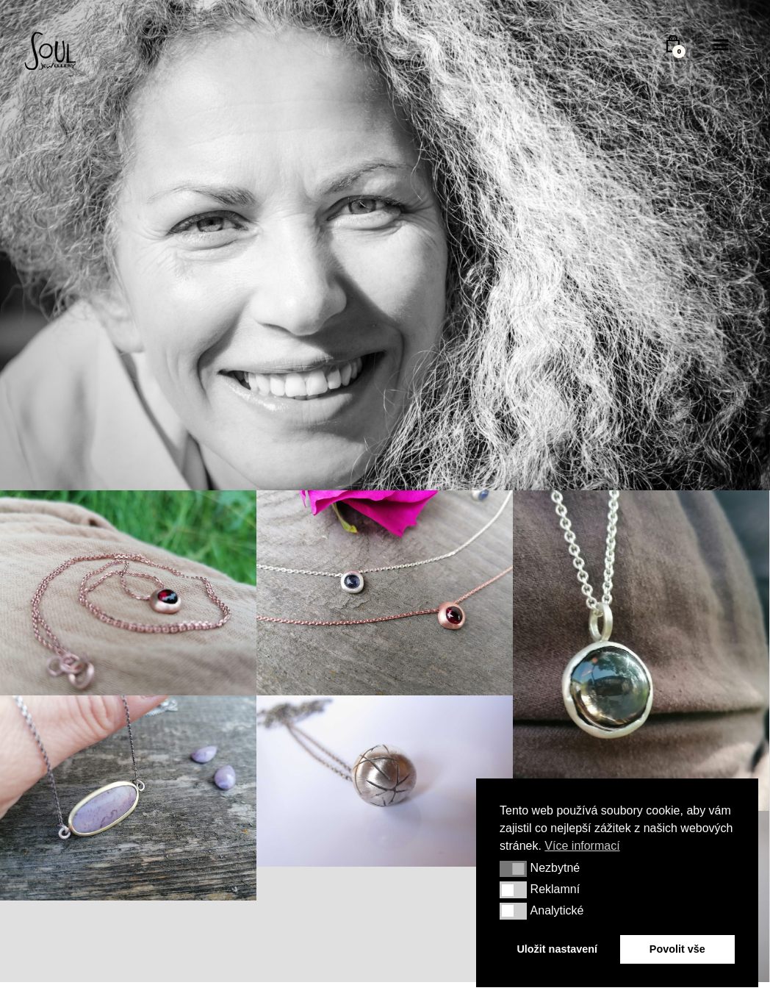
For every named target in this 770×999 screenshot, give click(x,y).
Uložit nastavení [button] (557, 949)
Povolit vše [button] (677, 949)
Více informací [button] (581, 845)
